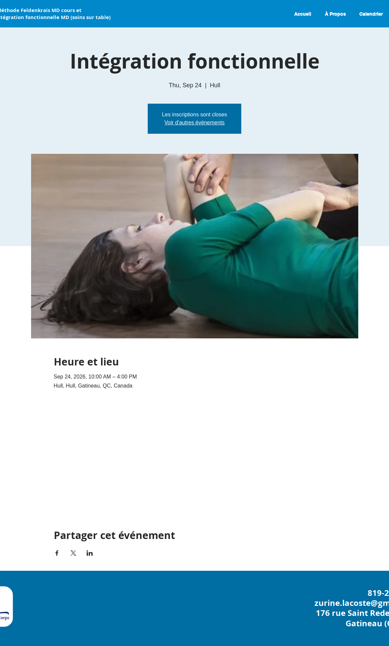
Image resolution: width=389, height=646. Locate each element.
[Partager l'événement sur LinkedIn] (90, 553)
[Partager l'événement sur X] (73, 553)
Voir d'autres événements (194, 122)
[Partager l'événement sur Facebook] (57, 553)
